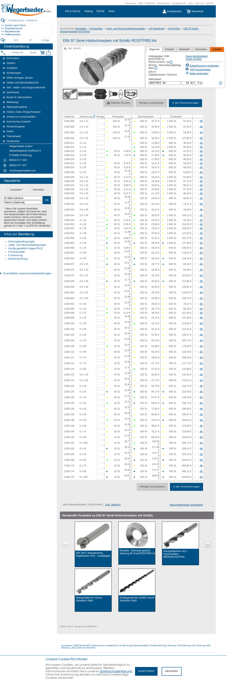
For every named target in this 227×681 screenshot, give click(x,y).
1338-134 (69, 408)
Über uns (199, 3)
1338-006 (69, 126)
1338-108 (69, 346)
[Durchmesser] (30, 40)
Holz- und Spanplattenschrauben (125, 28)
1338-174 (69, 471)
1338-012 (69, 143)
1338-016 (69, 151)
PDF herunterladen (198, 69)
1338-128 (69, 391)
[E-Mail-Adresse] (23, 198)
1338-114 (69, 363)
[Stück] (33, 52)
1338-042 (69, 209)
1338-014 (69, 147)
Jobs (190, 3)
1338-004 (69, 121)
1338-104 (69, 334)
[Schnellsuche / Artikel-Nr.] (30, 20)
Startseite (80, 28)
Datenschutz (163, 3)
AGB (140, 3)
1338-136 (69, 414)
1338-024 (69, 167)
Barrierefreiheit (141, 645)
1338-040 (69, 204)
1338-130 (69, 397)
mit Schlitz (174, 28)
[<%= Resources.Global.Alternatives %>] (175, 83)
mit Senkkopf (156, 28)
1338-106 (69, 340)
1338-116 (69, 369)
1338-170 (69, 465)
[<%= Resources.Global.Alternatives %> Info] (220, 83)
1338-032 (69, 185)
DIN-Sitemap (184, 645)
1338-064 (69, 258)
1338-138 (69, 420)
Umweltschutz (179, 3)
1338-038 (69, 198)
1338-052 (69, 228)
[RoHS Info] (171, 62)
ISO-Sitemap (198, 645)
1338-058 (69, 243)
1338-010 (69, 138)
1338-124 (69, 380)
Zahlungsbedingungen (21, 241)
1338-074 (69, 269)
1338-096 (69, 312)
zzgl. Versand (113, 504)
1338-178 (69, 477)
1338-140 (69, 425)
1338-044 (69, 215)
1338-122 (69, 374)
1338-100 (69, 323)
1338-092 (69, 304)
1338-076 (69, 275)
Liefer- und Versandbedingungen (27, 245)
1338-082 (69, 292)
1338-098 (69, 317)
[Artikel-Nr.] (17, 52)
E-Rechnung (15, 255)
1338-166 (69, 454)
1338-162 (69, 448)
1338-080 (69, 286)
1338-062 (69, 252)
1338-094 (69, 308)
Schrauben (96, 28)
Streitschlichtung (18, 258)
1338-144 (69, 431)
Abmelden (38, 189)
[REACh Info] (155, 67)
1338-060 (69, 247)
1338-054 (69, 233)
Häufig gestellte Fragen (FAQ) (25, 248)
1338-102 (69, 329)
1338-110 (69, 351)
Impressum (130, 3)
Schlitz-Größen (194, 59)
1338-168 (69, 460)
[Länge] (45, 40)
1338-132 (69, 403)
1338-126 (69, 386)
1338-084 (69, 298)
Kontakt (210, 3)
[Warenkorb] (198, 11)
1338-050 (69, 224)
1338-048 (69, 220)
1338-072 (69, 264)
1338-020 (69, 159)
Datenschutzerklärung (115, 671)
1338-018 (69, 155)
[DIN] (16, 40)
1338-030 (69, 181)
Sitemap (172, 645)
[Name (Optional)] (23, 202)
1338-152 (69, 442)
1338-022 (69, 163)
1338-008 (69, 132)
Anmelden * (16, 189)
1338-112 (69, 357)
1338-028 (69, 177)
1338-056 (69, 238)
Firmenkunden (16, 251)
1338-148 (69, 437)
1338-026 (69, 172)
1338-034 (69, 189)
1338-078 (69, 281)
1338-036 (69, 193)
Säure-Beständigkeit (197, 56)
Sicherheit (150, 3)
